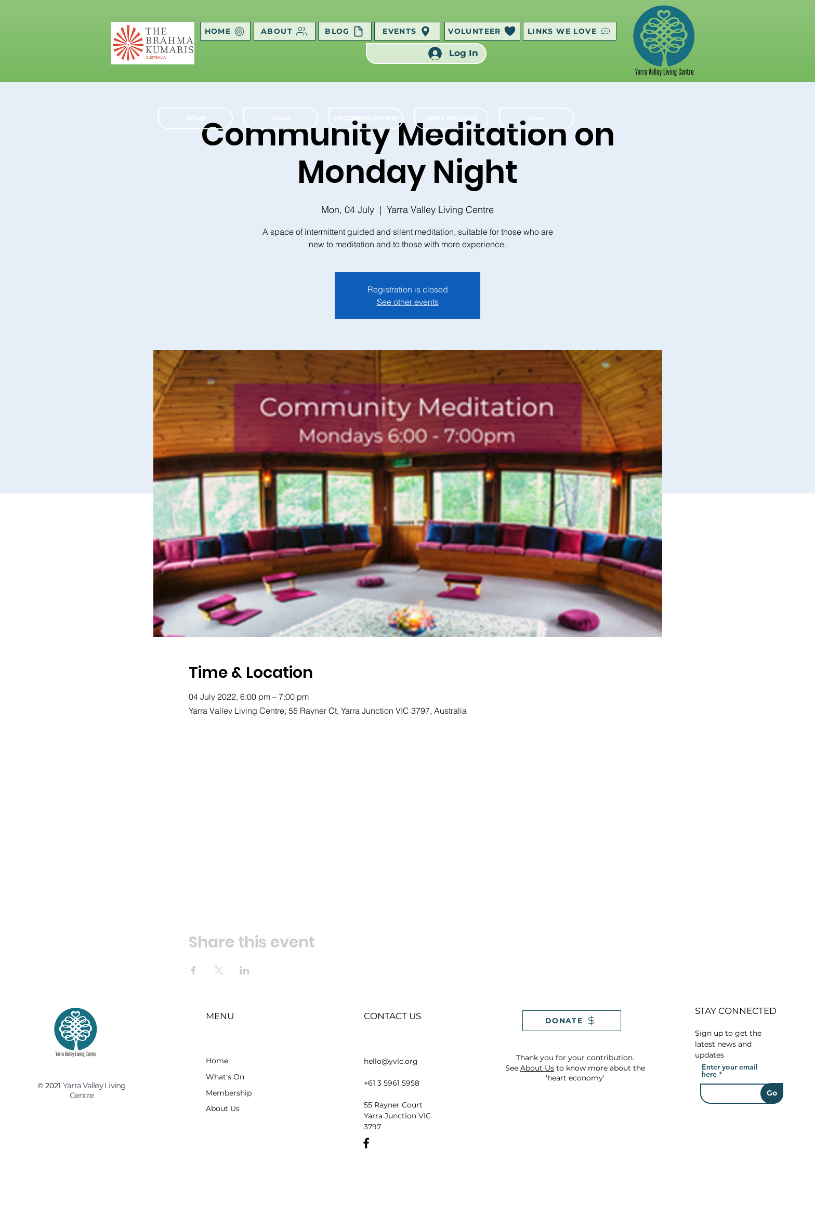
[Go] (771, 1093)
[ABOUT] (285, 31)
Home (217, 1060)
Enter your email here (730, 1070)
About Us (223, 1108)
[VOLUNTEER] (482, 31)
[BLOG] (345, 31)
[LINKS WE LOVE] (569, 31)
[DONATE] (571, 1020)
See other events (408, 302)
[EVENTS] (407, 31)
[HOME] (225, 31)
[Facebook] (366, 1143)
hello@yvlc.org (391, 1061)
